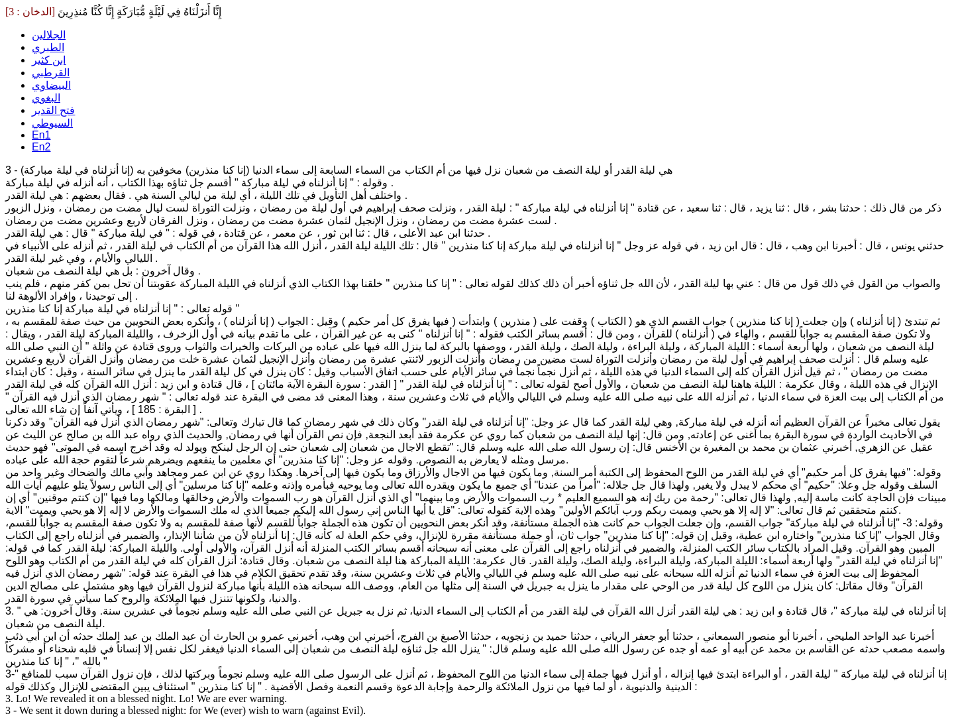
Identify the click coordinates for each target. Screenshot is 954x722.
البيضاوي (51, 85)
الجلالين (49, 34)
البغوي (46, 97)
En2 (41, 146)
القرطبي (51, 72)
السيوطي (52, 123)
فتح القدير (53, 110)
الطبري (48, 47)
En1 (41, 135)
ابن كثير (49, 60)
